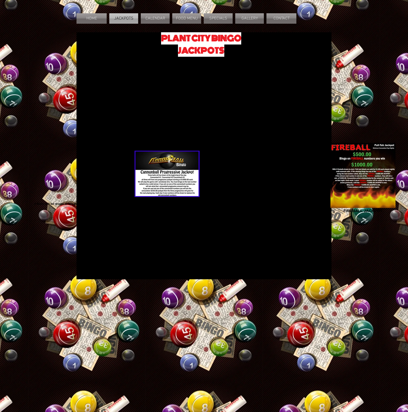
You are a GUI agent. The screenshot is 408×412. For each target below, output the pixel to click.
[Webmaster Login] (308, 4)
